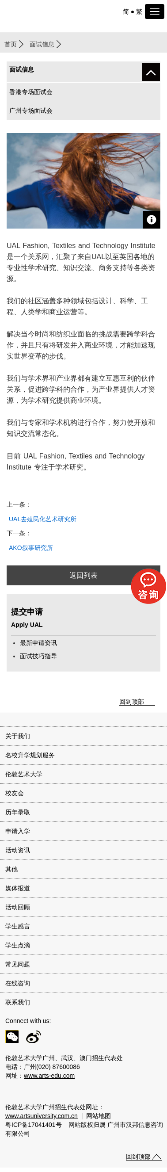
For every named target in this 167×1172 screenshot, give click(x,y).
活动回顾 (17, 907)
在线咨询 (17, 983)
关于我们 (17, 736)
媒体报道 (17, 888)
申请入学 (17, 831)
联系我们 (17, 1002)
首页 (10, 44)
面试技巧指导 (38, 656)
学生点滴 (17, 945)
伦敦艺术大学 (23, 774)
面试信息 (42, 44)
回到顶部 (131, 701)
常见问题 (17, 964)
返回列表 (83, 575)
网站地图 (98, 1115)
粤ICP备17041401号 (33, 1124)
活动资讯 (17, 850)
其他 (11, 869)
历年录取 (17, 812)
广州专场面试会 (31, 110)
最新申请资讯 (38, 642)
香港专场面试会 (31, 91)
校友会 (14, 793)
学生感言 (17, 926)
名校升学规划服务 (30, 755)
